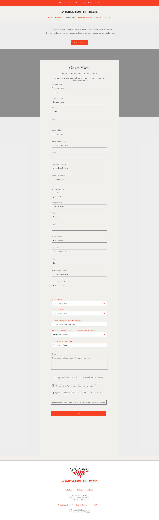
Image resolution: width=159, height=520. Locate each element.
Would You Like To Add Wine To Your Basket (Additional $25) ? (74, 330)
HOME (69, 490)
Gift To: (54, 193)
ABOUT (80, 490)
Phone (54, 107)
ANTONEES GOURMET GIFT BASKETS (79, 481)
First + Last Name (58, 88)
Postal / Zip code (58, 175)
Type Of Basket (57, 299)
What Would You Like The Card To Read (66, 320)
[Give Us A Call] (79, 42)
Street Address (57, 130)
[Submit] (78, 413)
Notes (53, 354)
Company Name (57, 98)
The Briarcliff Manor (103, 29)
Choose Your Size (58, 309)
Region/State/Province (59, 164)
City (53, 153)
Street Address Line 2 (59, 141)
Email (54, 119)
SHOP (90, 490)
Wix (88, 512)
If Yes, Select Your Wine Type (62, 341)
